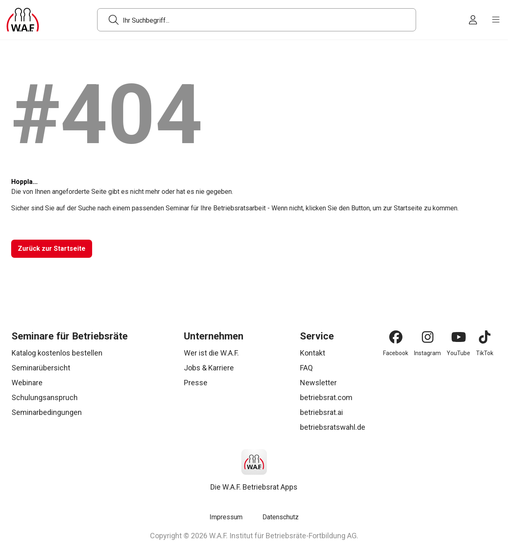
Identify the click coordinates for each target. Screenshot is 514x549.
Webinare (27, 382)
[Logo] (23, 20)
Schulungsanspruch (45, 397)
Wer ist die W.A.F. (211, 353)
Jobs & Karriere (209, 367)
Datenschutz (280, 517)
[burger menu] (495, 20)
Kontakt (312, 353)
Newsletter (318, 382)
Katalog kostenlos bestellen (57, 353)
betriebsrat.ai (321, 412)
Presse (195, 382)
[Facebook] (396, 337)
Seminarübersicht (41, 367)
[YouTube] (458, 337)
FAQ (306, 367)
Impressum (226, 517)
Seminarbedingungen (47, 412)
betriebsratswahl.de (332, 427)
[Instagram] (427, 337)
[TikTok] (484, 337)
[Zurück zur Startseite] (51, 249)
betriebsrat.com (326, 397)
